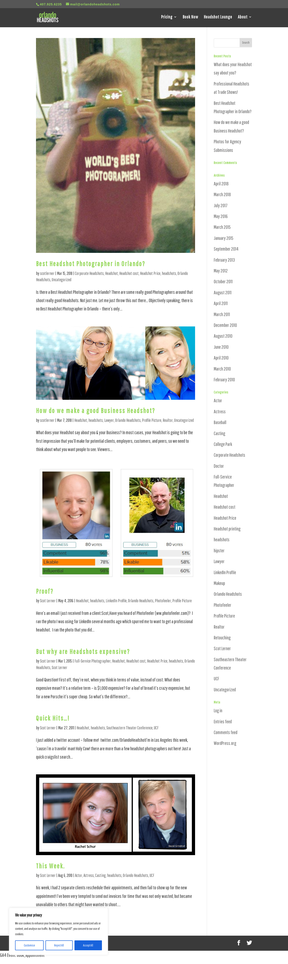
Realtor (168, 420)
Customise (29, 945)
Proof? (45, 591)
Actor (78, 875)
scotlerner (47, 273)
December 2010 (225, 325)
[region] (58, 931)
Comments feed (225, 732)
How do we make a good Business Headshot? (95, 410)
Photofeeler (163, 600)
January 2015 (223, 238)
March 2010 (222, 368)
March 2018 (222, 194)
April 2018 (221, 183)
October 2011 (223, 281)
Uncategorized (61, 279)
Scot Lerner (48, 600)
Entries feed (223, 721)
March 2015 (222, 227)
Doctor (219, 466)
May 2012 (221, 270)
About (243, 18)
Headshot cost (129, 273)
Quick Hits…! (53, 718)
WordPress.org (225, 743)
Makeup (219, 583)
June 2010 (221, 347)
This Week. (50, 866)
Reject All (59, 945)
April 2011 (221, 303)
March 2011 (222, 314)
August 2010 (223, 336)
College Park (223, 444)
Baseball (220, 422)
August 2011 (223, 292)
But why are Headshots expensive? (83, 651)
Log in (218, 710)
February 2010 (224, 379)
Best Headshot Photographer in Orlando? (90, 263)
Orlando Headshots (128, 420)
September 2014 (226, 249)
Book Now (190, 18)
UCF (156, 727)
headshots (169, 273)
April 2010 (221, 357)
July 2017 (220, 205)
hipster (219, 550)
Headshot (111, 273)
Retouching (222, 637)
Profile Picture (151, 420)
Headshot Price (150, 273)
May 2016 (221, 216)
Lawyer (109, 420)
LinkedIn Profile (116, 600)
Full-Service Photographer (92, 660)
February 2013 (224, 260)
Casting (100, 875)
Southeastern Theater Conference (129, 727)
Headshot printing (227, 528)
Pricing (167, 18)
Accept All (88, 945)
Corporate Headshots (89, 273)
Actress (88, 875)
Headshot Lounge (218, 18)
